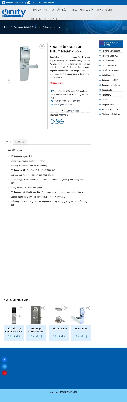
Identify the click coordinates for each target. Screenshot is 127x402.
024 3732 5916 (48, 2)
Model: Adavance (59, 328)
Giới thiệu (49, 10)
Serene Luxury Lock (110, 109)
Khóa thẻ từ (106, 95)
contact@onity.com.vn (15, 2)
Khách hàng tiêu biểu (82, 10)
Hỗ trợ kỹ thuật (39, 19)
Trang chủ (8, 27)
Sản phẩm (61, 10)
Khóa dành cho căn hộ (111, 85)
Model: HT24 (81, 328)
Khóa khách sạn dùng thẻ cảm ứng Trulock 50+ (13, 330)
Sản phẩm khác (108, 104)
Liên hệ (53, 19)
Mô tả (8, 142)
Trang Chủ (36, 10)
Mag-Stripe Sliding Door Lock (36, 330)
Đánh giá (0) (20, 142)
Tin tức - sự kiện (104, 10)
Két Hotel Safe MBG (110, 56)
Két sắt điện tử (108, 60)
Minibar (105, 99)
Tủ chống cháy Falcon (111, 114)
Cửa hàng (18, 27)
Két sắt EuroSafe (109, 65)
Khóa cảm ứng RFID (110, 80)
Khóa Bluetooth (108, 75)
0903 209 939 (37, 2)
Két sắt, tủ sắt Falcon (110, 70)
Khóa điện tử (107, 90)
